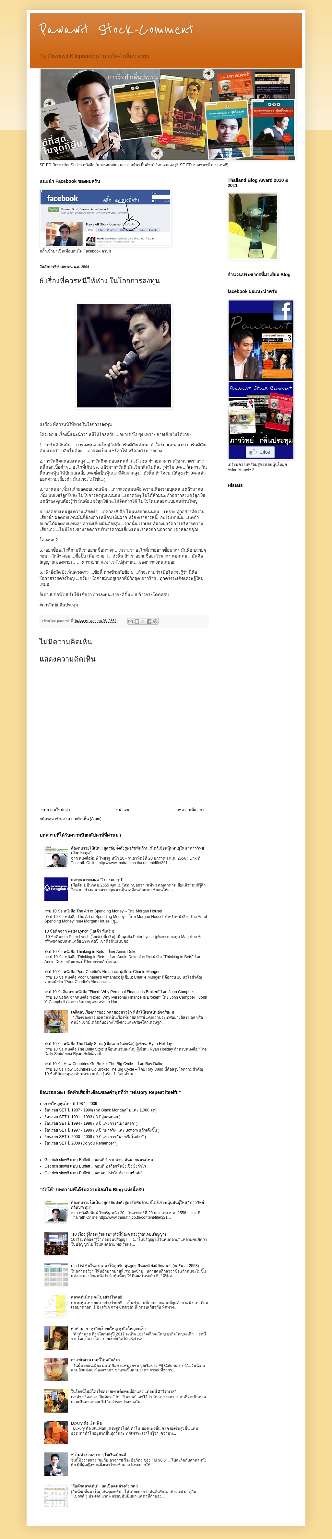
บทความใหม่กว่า (55, 809)
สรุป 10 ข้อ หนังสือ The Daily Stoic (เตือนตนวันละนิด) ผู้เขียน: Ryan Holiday (108, 1043)
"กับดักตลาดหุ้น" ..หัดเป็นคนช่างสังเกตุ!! (104, 1486)
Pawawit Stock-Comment (117, 30)
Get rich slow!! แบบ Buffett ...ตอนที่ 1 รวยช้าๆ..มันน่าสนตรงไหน (98, 1159)
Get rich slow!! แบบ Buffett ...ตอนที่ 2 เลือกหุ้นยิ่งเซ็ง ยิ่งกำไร (95, 1166)
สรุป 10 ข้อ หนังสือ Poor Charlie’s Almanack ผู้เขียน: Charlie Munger (102, 971)
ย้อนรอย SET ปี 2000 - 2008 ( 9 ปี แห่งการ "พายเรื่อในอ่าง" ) (95, 1136)
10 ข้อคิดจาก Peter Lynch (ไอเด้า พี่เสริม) (79, 931)
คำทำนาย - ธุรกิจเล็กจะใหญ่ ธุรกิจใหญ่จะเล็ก (108, 1328)
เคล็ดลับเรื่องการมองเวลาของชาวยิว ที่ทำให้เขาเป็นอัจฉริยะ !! (122, 1012)
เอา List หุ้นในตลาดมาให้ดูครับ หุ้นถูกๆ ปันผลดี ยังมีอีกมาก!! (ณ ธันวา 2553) (135, 1265)
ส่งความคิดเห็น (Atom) (82, 818)
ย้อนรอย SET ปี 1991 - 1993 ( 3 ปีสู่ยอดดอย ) (82, 1117)
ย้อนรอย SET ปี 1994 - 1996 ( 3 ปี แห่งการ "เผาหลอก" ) (90, 1123)
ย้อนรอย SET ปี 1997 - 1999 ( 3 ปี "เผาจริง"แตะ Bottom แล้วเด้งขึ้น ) (102, 1130)
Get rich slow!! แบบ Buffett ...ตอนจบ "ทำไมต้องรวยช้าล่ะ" (93, 1173)
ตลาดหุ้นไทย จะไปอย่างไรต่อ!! (96, 1297)
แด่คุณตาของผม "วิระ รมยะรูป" (97, 879)
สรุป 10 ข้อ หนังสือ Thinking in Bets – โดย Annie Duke (90, 951)
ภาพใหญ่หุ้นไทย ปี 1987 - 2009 (70, 1103)
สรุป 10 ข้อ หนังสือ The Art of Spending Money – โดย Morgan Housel (103, 911)
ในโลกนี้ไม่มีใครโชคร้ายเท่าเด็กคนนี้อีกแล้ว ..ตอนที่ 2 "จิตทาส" (123, 1391)
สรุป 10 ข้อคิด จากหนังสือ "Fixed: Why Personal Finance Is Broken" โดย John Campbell (119, 992)
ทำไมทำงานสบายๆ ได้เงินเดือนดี (98, 1454)
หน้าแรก (123, 809)
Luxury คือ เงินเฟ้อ (86, 1423)
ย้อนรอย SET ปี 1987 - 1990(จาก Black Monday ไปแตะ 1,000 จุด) (100, 1110)
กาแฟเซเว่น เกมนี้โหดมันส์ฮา (95, 1360)
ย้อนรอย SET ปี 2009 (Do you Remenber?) (80, 1143)
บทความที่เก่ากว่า (191, 809)
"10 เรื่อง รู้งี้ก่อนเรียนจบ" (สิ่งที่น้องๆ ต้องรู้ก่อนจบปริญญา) (118, 1234)
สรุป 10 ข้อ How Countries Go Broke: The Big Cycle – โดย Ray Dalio (103, 1064)
